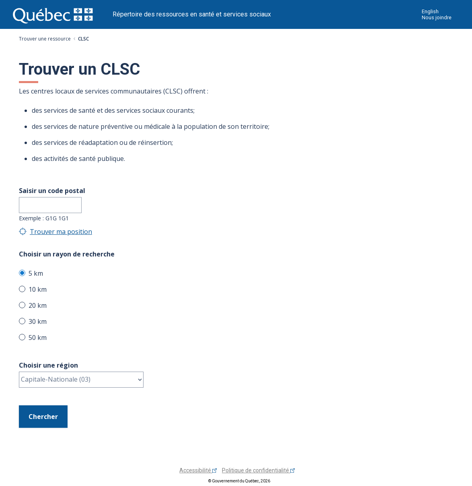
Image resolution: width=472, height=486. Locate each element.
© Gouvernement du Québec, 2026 (239, 481)
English (430, 11)
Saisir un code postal (52, 190)
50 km (38, 337)
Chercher (43, 416)
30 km (38, 321)
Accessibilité (198, 470)
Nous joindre (436, 17)
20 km (38, 305)
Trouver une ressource (45, 38)
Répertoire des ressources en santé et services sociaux (192, 14)
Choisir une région (48, 365)
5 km (36, 273)
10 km (38, 289)
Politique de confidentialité (258, 470)
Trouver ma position (61, 231)
